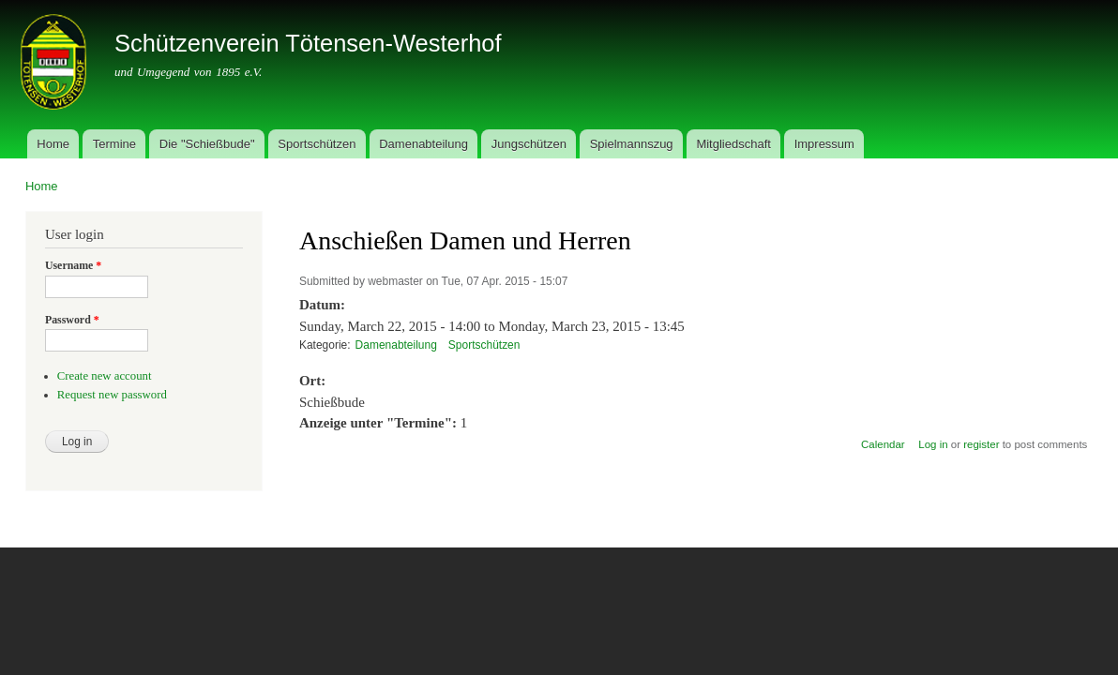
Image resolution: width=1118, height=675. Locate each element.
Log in (932, 444)
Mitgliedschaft (733, 144)
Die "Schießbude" (207, 144)
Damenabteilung (423, 144)
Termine (114, 144)
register (981, 444)
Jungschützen (529, 144)
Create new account (104, 375)
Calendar (883, 444)
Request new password (112, 394)
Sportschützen (316, 144)
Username (73, 265)
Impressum (824, 144)
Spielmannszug (631, 144)
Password (72, 319)
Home (53, 144)
